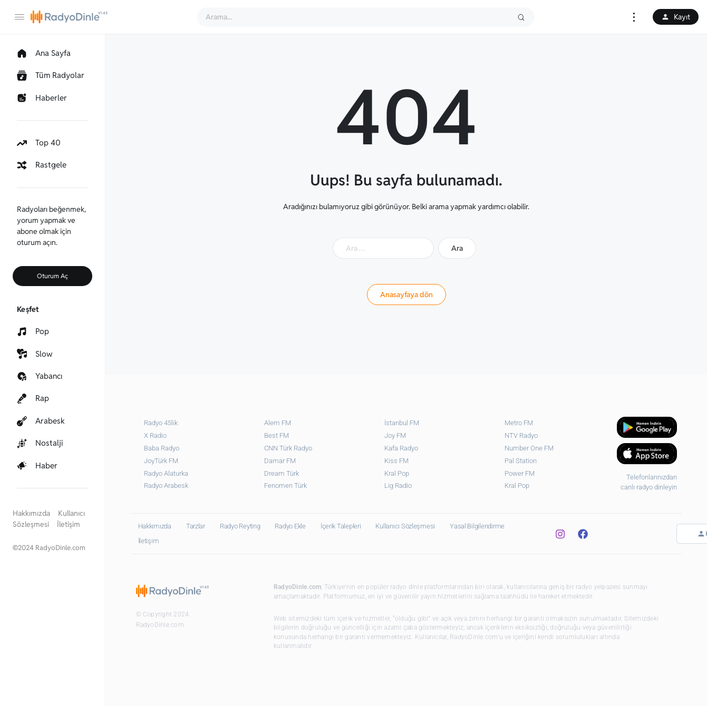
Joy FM (395, 435)
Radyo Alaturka (166, 473)
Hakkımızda (31, 513)
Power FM (520, 473)
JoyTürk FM (161, 461)
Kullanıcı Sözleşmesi (405, 526)
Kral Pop (396, 473)
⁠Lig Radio (398, 485)
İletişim (68, 524)
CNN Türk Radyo (288, 448)
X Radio (155, 435)
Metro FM (519, 423)
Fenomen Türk (285, 485)
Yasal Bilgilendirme (477, 526)
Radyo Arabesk (166, 485)
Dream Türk (281, 473)
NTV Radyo (521, 435)
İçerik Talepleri (341, 526)
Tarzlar (195, 526)
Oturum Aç (52, 276)
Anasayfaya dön (406, 294)
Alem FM (277, 423)
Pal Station (521, 461)
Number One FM (529, 448)
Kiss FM (396, 461)
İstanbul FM (401, 423)
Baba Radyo (161, 448)
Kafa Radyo (401, 448)
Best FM (276, 435)
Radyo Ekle (290, 526)
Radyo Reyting (240, 526)
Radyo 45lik (161, 423)
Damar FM (280, 461)
